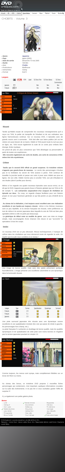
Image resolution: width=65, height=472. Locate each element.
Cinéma (19, 13)
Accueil (3, 13)
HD (8, 13)
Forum (54, 13)
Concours (34, 13)
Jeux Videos (26, 13)
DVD (13, 13)
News (41, 13)
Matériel (47, 13)
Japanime (25, 56)
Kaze (14, 96)
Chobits (25, 65)
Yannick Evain (13, 422)
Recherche (61, 13)
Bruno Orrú (31, 422)
